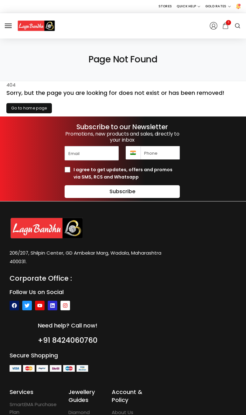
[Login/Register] (213, 26)
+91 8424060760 (67, 340)
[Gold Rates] (218, 6)
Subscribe (122, 191)
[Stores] (165, 6)
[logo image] (36, 25)
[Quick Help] (188, 6)
